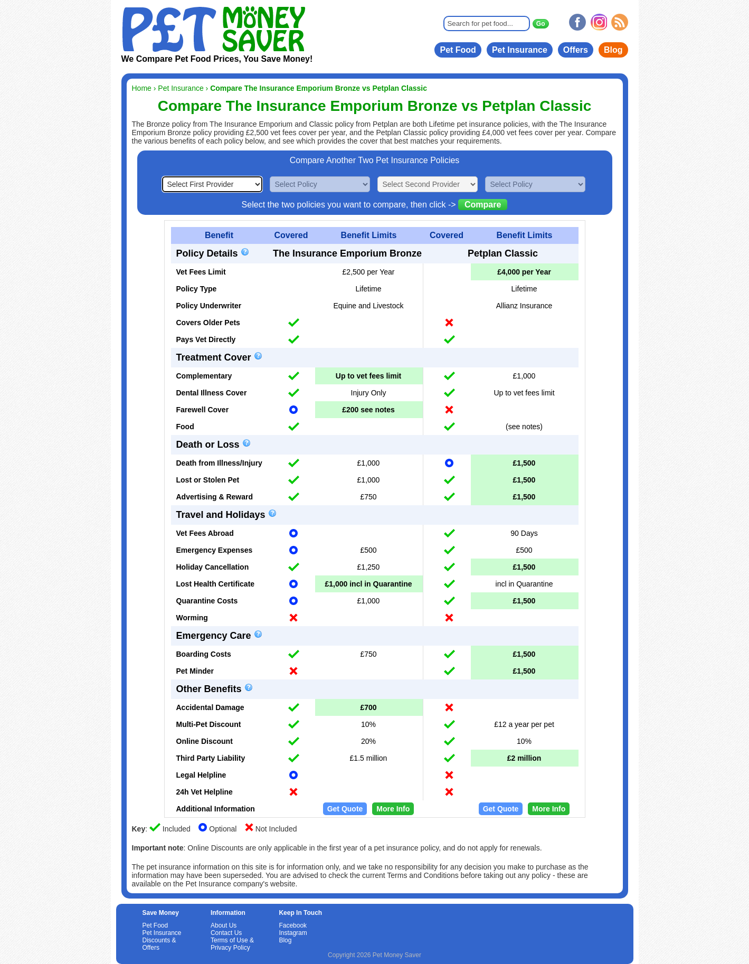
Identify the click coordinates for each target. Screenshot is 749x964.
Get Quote (345, 809)
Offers (575, 49)
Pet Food (458, 49)
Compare (482, 204)
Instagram (293, 933)
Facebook (293, 925)
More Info (393, 809)
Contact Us (226, 933)
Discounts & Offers (159, 944)
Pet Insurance (519, 49)
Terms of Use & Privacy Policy (232, 944)
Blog (613, 49)
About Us (223, 925)
